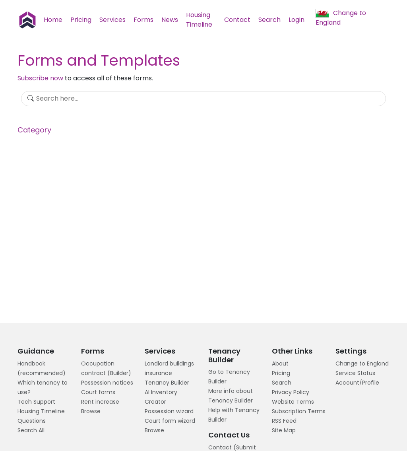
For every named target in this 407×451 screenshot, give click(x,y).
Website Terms (293, 402)
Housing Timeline (199, 19)
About (280, 363)
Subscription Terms (299, 411)
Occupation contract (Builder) (106, 368)
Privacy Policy (290, 392)
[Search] (203, 98)
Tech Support (36, 402)
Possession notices (107, 383)
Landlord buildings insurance (169, 368)
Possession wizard (169, 411)
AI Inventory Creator (161, 397)
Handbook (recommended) (41, 368)
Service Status (355, 373)
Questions (31, 421)
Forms (143, 19)
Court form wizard (170, 421)
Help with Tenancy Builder (234, 415)
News (169, 19)
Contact (237, 19)
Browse (91, 411)
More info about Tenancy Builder (230, 395)
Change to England (341, 17)
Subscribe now (40, 78)
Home (53, 19)
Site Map (284, 430)
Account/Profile (357, 383)
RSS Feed (284, 421)
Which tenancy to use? (42, 387)
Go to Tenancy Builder (229, 376)
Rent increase (100, 402)
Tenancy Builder (167, 383)
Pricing (80, 19)
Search (269, 19)
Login (296, 19)
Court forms (98, 392)
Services (112, 19)
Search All (31, 430)
